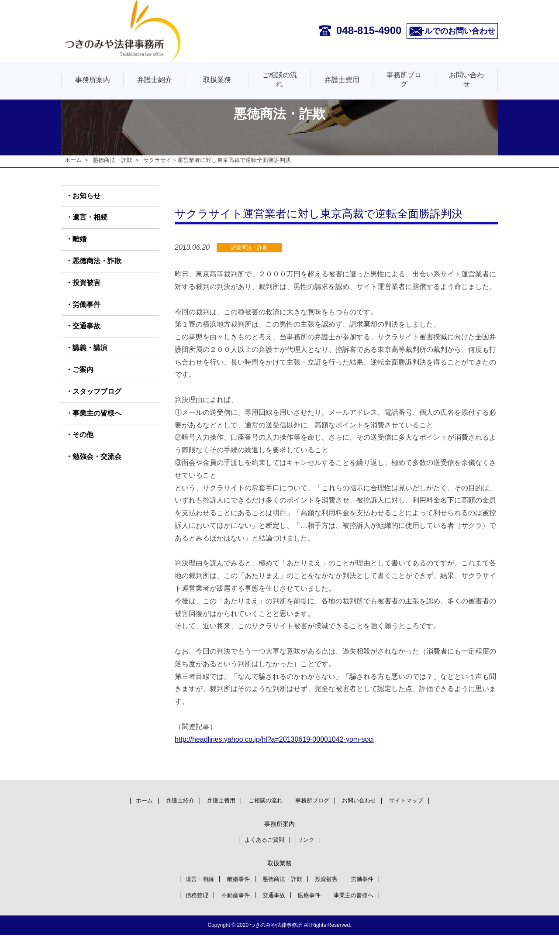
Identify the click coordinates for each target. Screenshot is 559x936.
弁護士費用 (341, 79)
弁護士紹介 (154, 79)
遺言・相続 (89, 217)
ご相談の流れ (279, 79)
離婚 (79, 239)
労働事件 (86, 304)
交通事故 (86, 326)
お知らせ (86, 196)
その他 (82, 435)
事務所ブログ (403, 79)
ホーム (73, 160)
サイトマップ (419, 800)
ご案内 (82, 369)
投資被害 (86, 282)
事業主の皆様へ (96, 413)
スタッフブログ (96, 391)
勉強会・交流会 (96, 457)
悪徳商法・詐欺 (112, 160)
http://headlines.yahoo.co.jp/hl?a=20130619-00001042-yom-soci (274, 739)
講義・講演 (89, 348)
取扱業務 (217, 79)
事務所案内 (92, 79)
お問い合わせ (466, 79)
